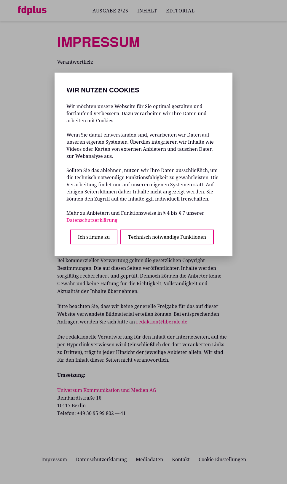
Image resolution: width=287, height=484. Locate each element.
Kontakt (181, 459)
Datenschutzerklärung (101, 459)
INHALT (147, 10)
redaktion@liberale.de (161, 321)
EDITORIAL (180, 10)
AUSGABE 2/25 (110, 10)
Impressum (54, 459)
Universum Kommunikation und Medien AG (106, 390)
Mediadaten (149, 459)
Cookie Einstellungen (222, 459)
